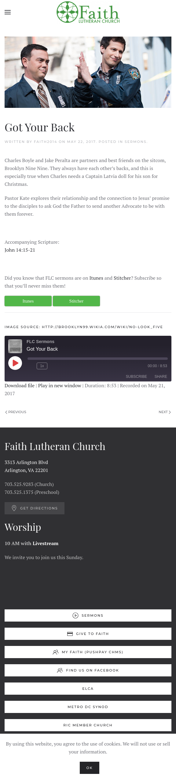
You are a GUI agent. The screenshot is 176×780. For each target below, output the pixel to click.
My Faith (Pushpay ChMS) (88, 652)
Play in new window (59, 385)
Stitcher (122, 278)
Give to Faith (88, 634)
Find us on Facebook (88, 670)
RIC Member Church (88, 725)
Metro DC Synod (88, 707)
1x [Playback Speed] (42, 366)
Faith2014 (45, 142)
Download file (20, 385)
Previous (15, 412)
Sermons (136, 142)
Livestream (45, 543)
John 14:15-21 (20, 249)
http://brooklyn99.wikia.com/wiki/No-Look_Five (102, 327)
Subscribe (136, 376)
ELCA (88, 688)
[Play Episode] (15, 363)
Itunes (96, 278)
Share (161, 376)
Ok (89, 768)
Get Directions (34, 508)
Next (165, 412)
